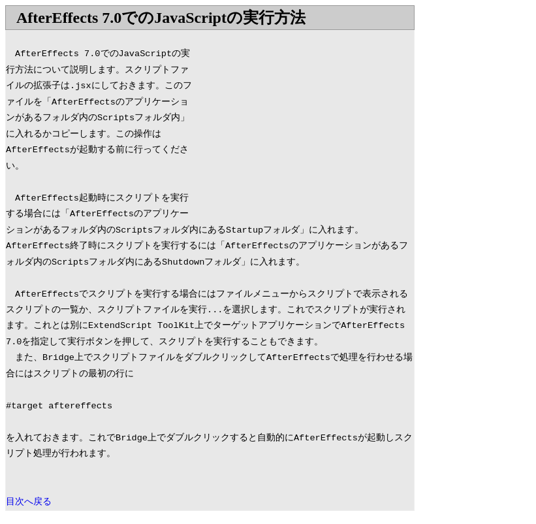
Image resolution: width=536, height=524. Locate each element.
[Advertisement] (304, 122)
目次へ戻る (29, 502)
